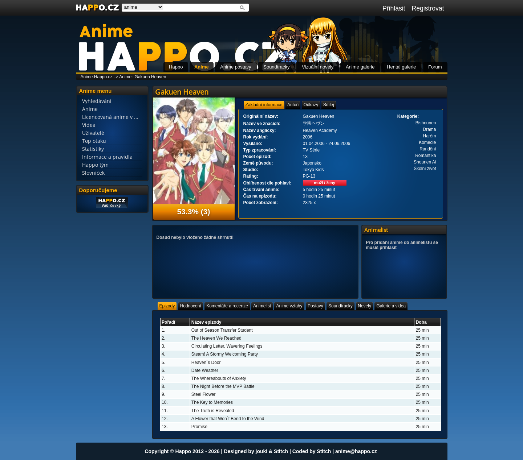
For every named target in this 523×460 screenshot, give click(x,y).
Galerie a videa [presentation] (391, 305)
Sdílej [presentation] (328, 104)
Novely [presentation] (364, 305)
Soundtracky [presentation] (340, 305)
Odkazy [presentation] (311, 104)
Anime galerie (360, 67)
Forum (435, 67)
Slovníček (93, 172)
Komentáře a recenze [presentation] (227, 305)
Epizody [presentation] (167, 305)
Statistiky (93, 148)
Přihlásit (393, 8)
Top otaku (94, 140)
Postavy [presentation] (315, 305)
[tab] (264, 105)
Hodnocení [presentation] (190, 305)
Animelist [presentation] (262, 305)
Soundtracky (276, 67)
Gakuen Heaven (150, 76)
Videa (89, 124)
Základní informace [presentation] (264, 104)
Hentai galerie (401, 67)
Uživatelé (93, 132)
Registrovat (428, 8)
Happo (176, 67)
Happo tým (95, 164)
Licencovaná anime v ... (110, 116)
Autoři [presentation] (293, 104)
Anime (201, 67)
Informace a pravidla (107, 156)
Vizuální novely (317, 67)
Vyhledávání (97, 101)
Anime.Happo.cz (97, 76)
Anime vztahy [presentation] (289, 305)
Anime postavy (235, 67)
